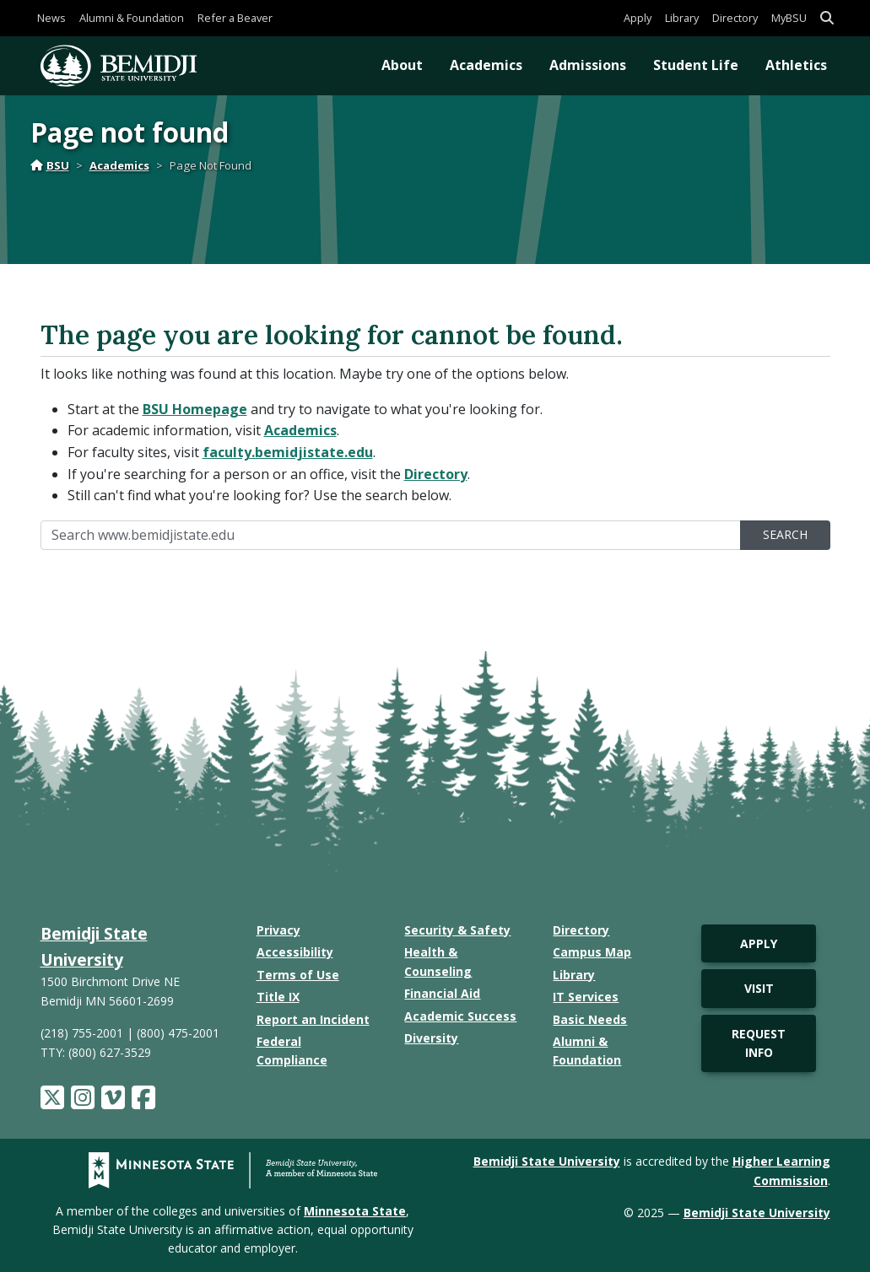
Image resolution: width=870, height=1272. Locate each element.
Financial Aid (442, 993)
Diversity (431, 1038)
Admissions (587, 65)
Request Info (759, 1043)
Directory (735, 17)
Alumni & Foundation (131, 17)
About (402, 65)
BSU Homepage (195, 409)
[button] (826, 18)
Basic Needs (590, 1019)
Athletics (796, 65)
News (51, 17)
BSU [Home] (49, 165)
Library (682, 17)
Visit (759, 988)
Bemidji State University (546, 1161)
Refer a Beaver (235, 17)
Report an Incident (313, 1019)
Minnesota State (355, 1211)
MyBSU (789, 17)
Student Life (695, 65)
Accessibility (295, 952)
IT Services (586, 997)
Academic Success (460, 1016)
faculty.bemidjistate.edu (288, 452)
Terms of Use (298, 975)
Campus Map (592, 952)
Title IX (278, 997)
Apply (637, 17)
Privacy (278, 930)
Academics (486, 65)
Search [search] (785, 534)
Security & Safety (457, 930)
